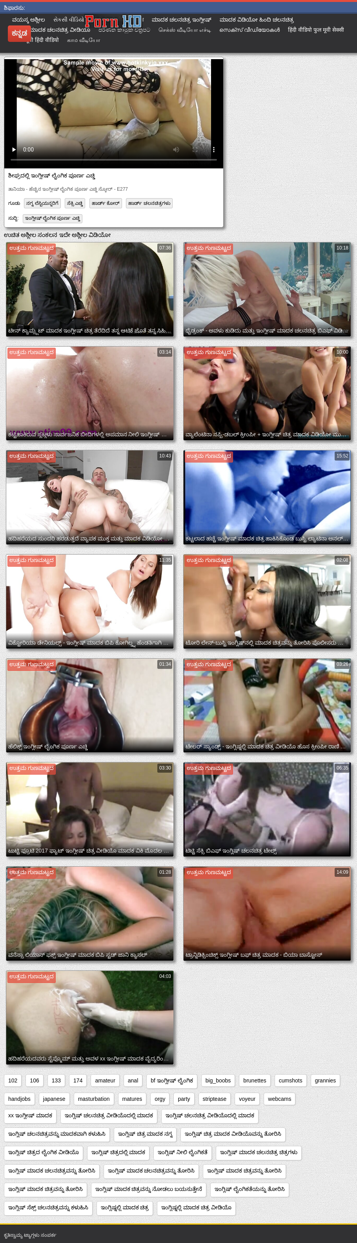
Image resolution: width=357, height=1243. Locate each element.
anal (133, 1080)
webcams (279, 1099)
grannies (325, 1080)
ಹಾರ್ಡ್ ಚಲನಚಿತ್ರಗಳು (149, 203)
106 (34, 1080)
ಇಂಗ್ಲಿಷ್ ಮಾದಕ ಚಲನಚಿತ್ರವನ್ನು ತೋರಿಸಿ (51, 1170)
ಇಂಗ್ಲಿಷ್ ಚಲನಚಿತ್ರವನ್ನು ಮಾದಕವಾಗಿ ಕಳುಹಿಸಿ (57, 1134)
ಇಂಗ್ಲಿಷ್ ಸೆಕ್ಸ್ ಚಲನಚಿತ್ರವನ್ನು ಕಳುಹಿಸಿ (48, 1207)
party (184, 1099)
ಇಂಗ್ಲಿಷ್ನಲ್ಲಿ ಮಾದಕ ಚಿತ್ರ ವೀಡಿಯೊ (196, 1207)
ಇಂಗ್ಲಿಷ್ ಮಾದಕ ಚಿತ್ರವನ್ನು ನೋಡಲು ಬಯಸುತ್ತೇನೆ (148, 1189)
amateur (105, 1080)
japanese (54, 1099)
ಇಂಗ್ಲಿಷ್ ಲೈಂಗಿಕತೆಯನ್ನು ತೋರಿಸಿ (250, 1189)
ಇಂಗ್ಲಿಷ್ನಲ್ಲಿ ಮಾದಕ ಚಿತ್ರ (125, 1207)
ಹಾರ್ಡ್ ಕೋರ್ (106, 203)
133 (56, 1080)
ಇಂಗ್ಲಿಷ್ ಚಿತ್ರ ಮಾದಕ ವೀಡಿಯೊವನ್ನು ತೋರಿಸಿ (233, 1134)
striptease (215, 1099)
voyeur (247, 1099)
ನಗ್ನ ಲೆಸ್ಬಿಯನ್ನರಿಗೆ (42, 203)
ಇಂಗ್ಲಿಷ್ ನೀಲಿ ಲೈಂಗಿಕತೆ (183, 1152)
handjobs (19, 1099)
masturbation (94, 1099)
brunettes (254, 1080)
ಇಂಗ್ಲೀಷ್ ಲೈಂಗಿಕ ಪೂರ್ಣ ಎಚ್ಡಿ (52, 218)
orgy (160, 1099)
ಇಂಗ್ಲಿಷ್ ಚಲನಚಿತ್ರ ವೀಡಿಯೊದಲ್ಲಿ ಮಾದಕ (109, 1115)
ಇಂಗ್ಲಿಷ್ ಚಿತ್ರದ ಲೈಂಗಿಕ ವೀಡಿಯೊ (43, 1152)
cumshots (290, 1080)
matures (132, 1099)
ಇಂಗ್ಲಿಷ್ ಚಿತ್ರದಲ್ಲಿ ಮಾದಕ (118, 1152)
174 (77, 1080)
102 (12, 1080)
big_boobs (218, 1080)
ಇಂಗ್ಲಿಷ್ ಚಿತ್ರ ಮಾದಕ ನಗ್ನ (145, 1134)
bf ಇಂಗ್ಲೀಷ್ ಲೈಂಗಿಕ (172, 1080)
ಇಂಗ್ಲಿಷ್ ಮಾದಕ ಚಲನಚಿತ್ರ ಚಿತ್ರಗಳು (258, 1152)
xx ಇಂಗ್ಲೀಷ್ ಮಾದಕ (30, 1115)
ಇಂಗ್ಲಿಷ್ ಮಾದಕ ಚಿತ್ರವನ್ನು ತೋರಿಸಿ (244, 1170)
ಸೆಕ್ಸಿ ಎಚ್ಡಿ (75, 203)
